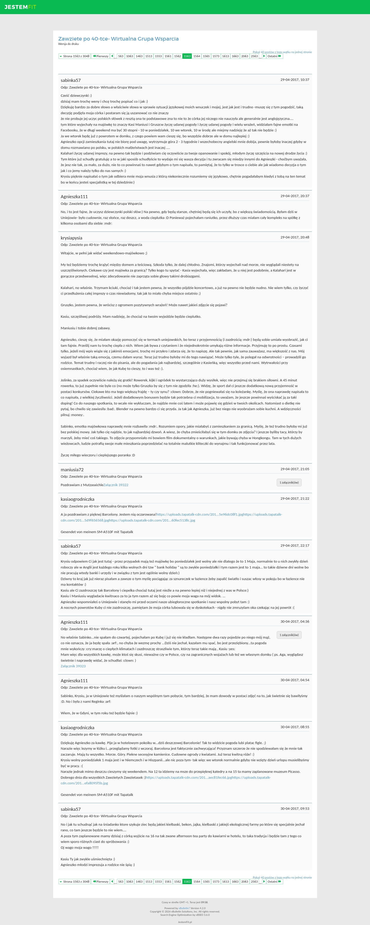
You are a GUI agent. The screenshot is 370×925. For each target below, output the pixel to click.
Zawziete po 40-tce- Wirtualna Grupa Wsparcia (118, 39)
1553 (158, 56)
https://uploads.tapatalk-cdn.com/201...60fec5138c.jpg (152, 520)
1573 (215, 56)
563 (120, 56)
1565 (206, 56)
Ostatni (274, 56)
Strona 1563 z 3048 (76, 56)
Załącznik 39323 (73, 666)
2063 (244, 56)
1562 (177, 56)
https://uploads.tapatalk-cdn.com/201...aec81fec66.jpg (189, 777)
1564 (196, 56)
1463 (139, 56)
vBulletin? (184, 908)
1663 (235, 56)
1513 (148, 56)
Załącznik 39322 (116, 485)
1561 (167, 56)
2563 (254, 56)
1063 (129, 56)
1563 (187, 56)
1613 (225, 56)
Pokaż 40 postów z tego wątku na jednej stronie (282, 52)
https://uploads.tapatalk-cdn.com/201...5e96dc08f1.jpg (199, 514)
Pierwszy (100, 56)
